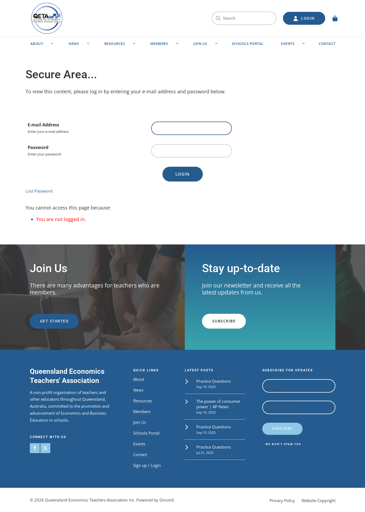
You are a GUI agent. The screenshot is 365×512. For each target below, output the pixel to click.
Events (287, 43)
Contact (327, 43)
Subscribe (282, 428)
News (74, 43)
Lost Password (39, 191)
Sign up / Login (147, 465)
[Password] (191, 151)
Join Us (200, 43)
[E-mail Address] (191, 128)
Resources (114, 43)
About (36, 43)
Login (182, 174)
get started (44, 316)
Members (159, 43)
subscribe (214, 316)
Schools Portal (248, 43)
